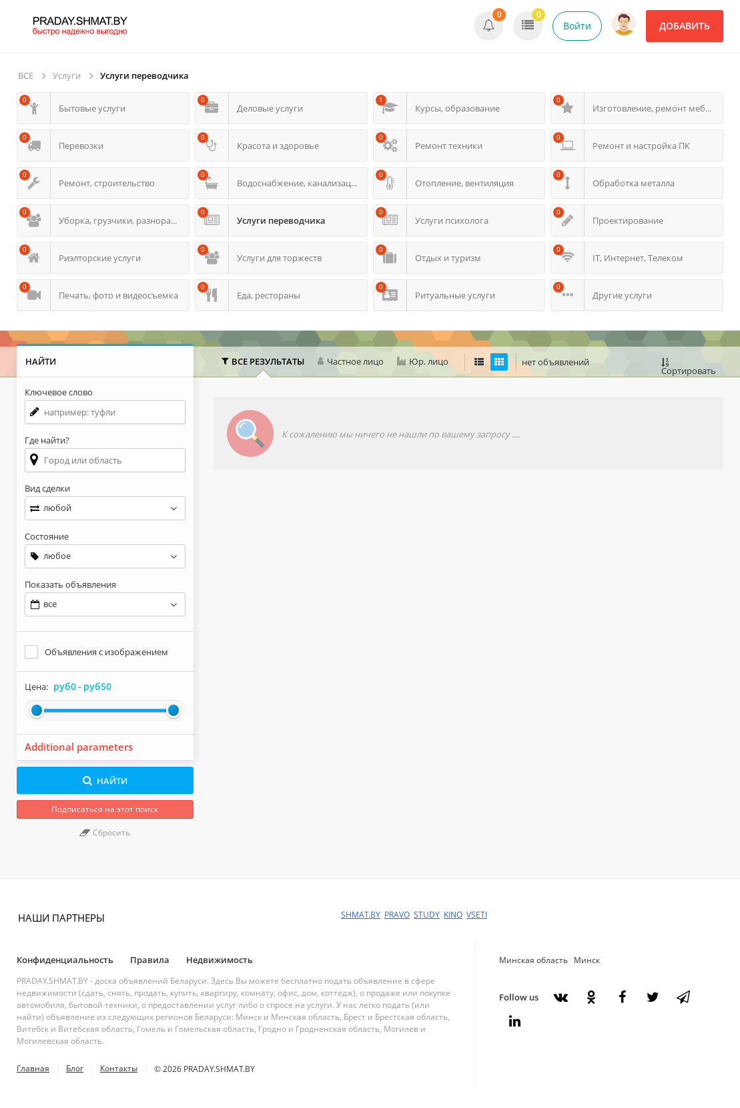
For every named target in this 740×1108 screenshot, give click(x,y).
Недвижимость (219, 959)
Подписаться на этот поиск (104, 809)
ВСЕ (25, 75)
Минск (587, 960)
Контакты (118, 1068)
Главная (33, 1068)
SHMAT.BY (360, 914)
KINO (453, 914)
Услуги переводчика (144, 75)
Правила (149, 959)
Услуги (67, 75)
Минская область (533, 960)
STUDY (427, 914)
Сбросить (104, 832)
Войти (577, 25)
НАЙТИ (105, 781)
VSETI (476, 914)
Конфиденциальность (65, 959)
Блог (74, 1068)
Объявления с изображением (106, 652)
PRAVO (397, 914)
